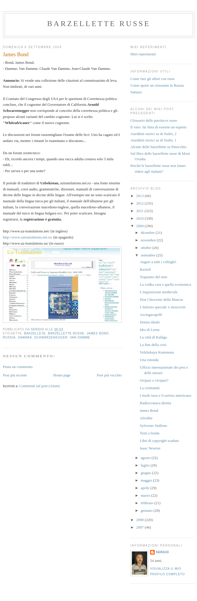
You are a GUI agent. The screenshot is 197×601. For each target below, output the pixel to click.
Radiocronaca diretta (155, 403)
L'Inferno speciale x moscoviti (162, 307)
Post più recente (15, 375)
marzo (146, 495)
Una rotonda (149, 360)
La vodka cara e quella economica (165, 284)
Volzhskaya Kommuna (157, 352)
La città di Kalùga (153, 337)
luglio (146, 465)
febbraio (147, 503)
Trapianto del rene (153, 277)
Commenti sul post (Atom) (39, 386)
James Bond (98, 333)
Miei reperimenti (143, 54)
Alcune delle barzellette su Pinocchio (158, 147)
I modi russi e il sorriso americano (165, 395)
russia (9, 337)
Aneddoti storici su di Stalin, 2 (153, 134)
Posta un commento (18, 367)
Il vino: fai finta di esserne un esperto (158, 127)
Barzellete (35, 333)
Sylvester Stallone (153, 425)
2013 (140, 196)
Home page (62, 375)
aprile (145, 488)
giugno (146, 473)
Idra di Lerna (149, 329)
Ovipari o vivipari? (154, 380)
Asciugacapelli (151, 314)
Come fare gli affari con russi (152, 79)
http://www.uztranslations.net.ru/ (28, 237)
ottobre (146, 247)
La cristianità (149, 388)
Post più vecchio (109, 375)
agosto (146, 458)
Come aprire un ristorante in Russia (157, 85)
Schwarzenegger (51, 337)
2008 (140, 520)
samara (25, 337)
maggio (147, 480)
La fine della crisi (153, 345)
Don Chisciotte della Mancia (161, 299)
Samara (136, 92)
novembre (149, 240)
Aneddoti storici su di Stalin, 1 (153, 140)
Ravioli (145, 269)
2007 (140, 527)
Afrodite (146, 418)
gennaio (147, 510)
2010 (140, 218)
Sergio (162, 552)
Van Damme (80, 337)
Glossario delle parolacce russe (153, 120)
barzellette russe (98, 23)
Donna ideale (150, 322)
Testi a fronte (149, 433)
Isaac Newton (150, 448)
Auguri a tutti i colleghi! (158, 262)
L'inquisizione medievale (159, 292)
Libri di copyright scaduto (159, 440)
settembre (148, 255)
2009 (140, 226)
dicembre (148, 232)
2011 (140, 211)
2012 (140, 203)
